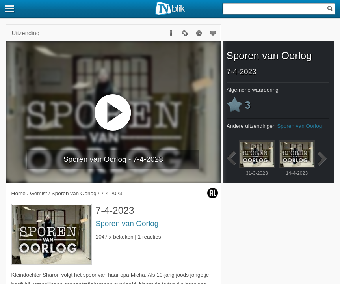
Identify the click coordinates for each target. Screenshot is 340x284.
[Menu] (10, 9)
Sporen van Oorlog (127, 223)
